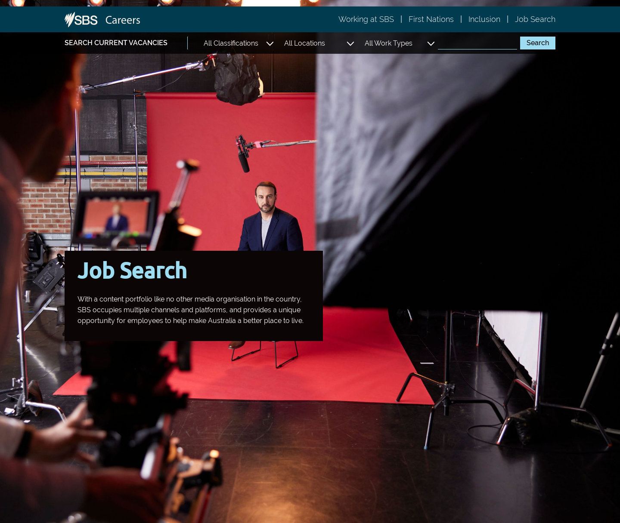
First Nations (431, 19)
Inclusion (484, 19)
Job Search (535, 19)
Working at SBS (366, 19)
